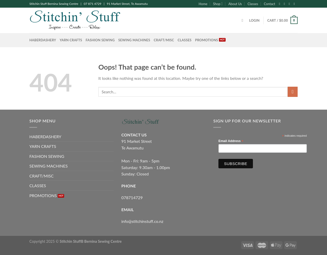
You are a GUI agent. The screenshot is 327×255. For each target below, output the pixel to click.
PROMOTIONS (206, 40)
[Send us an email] (295, 4)
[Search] (244, 20)
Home (203, 4)
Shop (218, 3)
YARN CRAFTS (71, 40)
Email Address (230, 141)
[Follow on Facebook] (280, 4)
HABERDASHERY (42, 40)
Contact (269, 4)
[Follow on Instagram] (285, 4)
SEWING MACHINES (134, 40)
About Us (235, 4)
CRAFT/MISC (164, 40)
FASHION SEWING (100, 40)
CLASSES (184, 40)
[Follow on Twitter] (290, 4)
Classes (253, 4)
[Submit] (293, 92)
